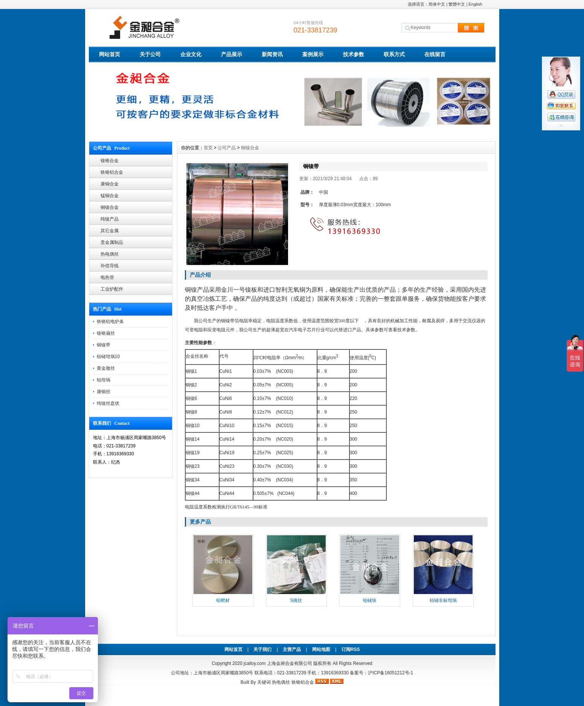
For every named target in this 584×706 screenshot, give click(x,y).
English (475, 4)
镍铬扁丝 (106, 333)
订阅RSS (351, 649)
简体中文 (436, 4)
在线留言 (434, 54)
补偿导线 (110, 265)
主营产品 (292, 649)
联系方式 (394, 54)
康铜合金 (110, 184)
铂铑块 (370, 600)
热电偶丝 (110, 254)
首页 (208, 147)
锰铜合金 (110, 195)
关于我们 (262, 649)
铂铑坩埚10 (108, 356)
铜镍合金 (110, 207)
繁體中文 (456, 4)
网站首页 (109, 54)
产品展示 (231, 54)
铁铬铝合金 (112, 172)
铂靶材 (223, 600)
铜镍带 (103, 345)
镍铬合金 (110, 160)
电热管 (107, 277)
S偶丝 (296, 600)
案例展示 (312, 54)
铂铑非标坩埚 (443, 600)
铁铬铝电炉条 (110, 321)
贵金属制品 (112, 242)
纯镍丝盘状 (108, 403)
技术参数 (353, 54)
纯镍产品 (110, 219)
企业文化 (190, 54)
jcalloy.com (254, 663)
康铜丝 (103, 391)
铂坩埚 (103, 380)
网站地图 (321, 649)
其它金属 (110, 230)
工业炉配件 (112, 289)
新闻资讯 (272, 54)
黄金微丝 (106, 368)
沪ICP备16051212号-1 (390, 672)
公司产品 (227, 147)
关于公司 (150, 54)
